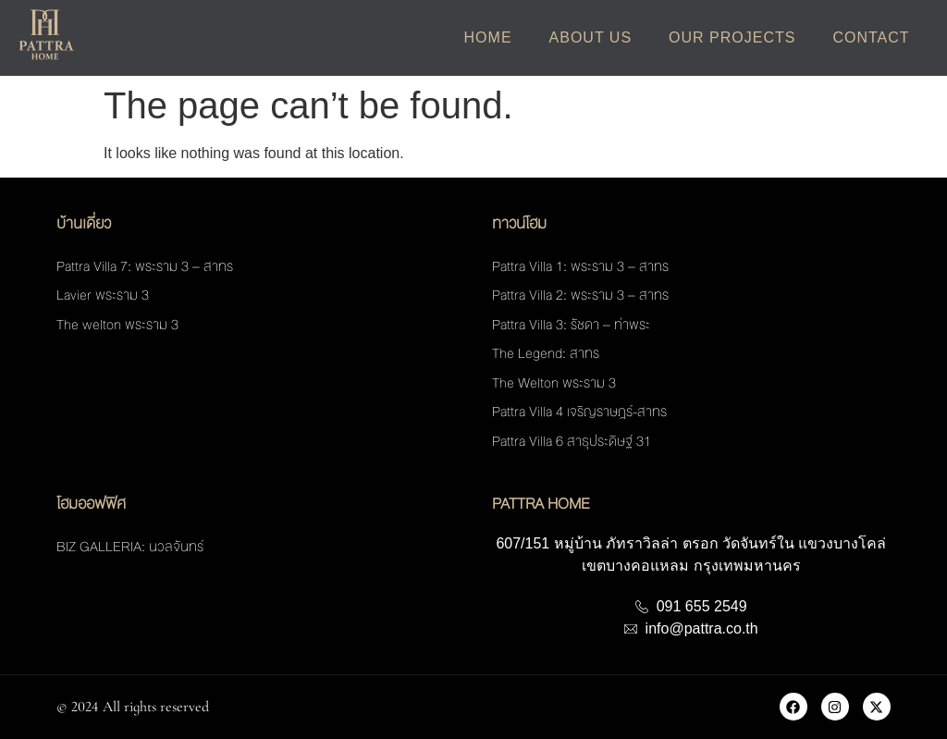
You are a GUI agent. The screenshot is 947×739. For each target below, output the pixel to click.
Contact (870, 37)
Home (488, 37)
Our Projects (732, 37)
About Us (591, 37)
